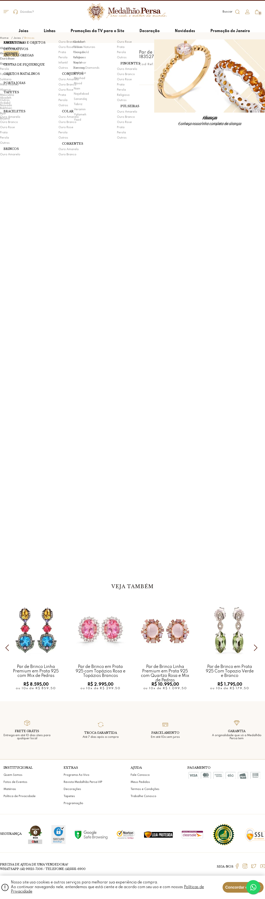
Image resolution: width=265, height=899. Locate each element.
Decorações (72, 789)
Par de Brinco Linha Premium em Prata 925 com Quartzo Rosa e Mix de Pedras (165, 671)
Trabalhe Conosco (143, 796)
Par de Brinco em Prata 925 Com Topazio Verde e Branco (230, 671)
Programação (73, 803)
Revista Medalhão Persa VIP (83, 782)
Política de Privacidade (20, 796)
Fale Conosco (140, 775)
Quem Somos (13, 775)
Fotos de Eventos (15, 782)
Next (256, 647)
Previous (8, 647)
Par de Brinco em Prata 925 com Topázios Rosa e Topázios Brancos (100, 671)
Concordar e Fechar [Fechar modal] (243, 887)
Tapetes (69, 796)
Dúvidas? (23, 12)
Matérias (10, 789)
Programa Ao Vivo (76, 775)
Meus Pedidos (140, 782)
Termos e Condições (145, 789)
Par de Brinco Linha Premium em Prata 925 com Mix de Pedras (36, 671)
